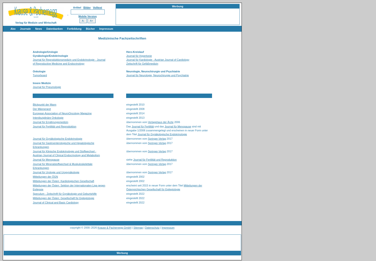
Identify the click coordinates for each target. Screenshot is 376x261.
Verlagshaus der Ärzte (160, 122)
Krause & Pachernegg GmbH (114, 227)
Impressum (106, 28)
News (38, 28)
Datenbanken (54, 28)
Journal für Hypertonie (139, 55)
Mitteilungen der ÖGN (45, 176)
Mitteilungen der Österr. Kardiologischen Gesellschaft (63, 181)
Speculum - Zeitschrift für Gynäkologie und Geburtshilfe (65, 193)
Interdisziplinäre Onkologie (48, 117)
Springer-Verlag (157, 138)
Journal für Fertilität (143, 126)
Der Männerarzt (42, 108)
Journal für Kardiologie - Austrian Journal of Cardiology (157, 59)
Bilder (87, 7)
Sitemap (138, 227)
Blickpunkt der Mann (45, 104)
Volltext (97, 7)
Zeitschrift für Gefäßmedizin (142, 63)
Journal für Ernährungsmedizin (50, 122)
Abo (13, 28)
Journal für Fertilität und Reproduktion (54, 126)
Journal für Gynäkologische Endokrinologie (162, 134)
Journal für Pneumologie (47, 87)
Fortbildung (74, 28)
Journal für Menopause (177, 126)
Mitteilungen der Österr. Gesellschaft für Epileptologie (63, 198)
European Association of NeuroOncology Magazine (62, 113)
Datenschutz (152, 227)
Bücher (90, 28)
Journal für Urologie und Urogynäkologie (56, 172)
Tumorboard (40, 75)
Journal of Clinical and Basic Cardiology (56, 202)
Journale (25, 28)
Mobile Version (87, 16)
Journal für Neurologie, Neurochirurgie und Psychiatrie (157, 75)
